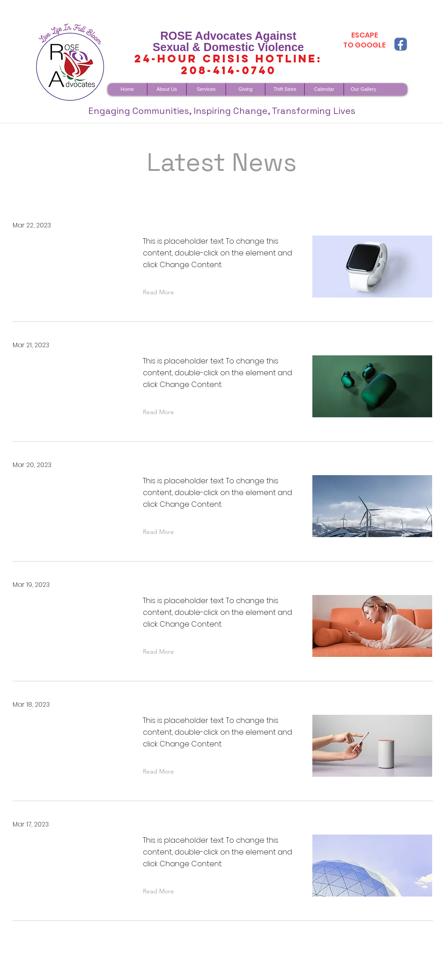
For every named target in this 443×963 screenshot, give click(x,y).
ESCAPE (364, 35)
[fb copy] (400, 44)
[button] (160, 292)
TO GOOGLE (364, 45)
